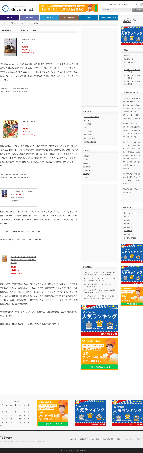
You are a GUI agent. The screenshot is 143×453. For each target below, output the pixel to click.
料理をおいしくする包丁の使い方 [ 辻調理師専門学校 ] (36, 324)
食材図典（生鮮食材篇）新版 (20, 178)
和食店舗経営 (88, 131)
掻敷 (88, 17)
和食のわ (7, 437)
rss (141, 4)
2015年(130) (86, 177)
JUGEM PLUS (127, 22)
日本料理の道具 (69, 17)
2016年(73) (86, 174)
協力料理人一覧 (115, 4)
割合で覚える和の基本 (20, 88)
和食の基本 (49, 17)
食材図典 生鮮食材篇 (19, 175)
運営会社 (126, 4)
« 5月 (1, 425)
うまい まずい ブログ (108, 17)
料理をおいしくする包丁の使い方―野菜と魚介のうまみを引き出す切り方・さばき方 (23, 260)
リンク (135, 4)
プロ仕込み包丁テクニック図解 (21, 191)
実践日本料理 (88, 134)
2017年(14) (86, 170)
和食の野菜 (29, 17)
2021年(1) (86, 156)
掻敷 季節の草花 (89, 138)
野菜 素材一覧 (128, 62)
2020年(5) (86, 159)
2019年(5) (86, 163)
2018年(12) (86, 166)
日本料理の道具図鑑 (90, 142)
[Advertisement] (39, 361)
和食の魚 (10, 17)
